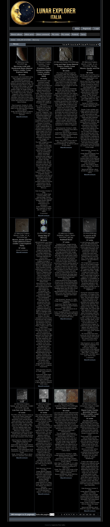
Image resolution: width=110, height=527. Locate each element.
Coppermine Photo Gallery (58, 525)
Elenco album (16, 34)
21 (94, 514)
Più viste (55, 34)
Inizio (77, 29)
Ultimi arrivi (29, 34)
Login (96, 29)
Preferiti (75, 34)
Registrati (87, 29)
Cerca (83, 34)
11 (84, 514)
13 (90, 514)
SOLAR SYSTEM (24, 40)
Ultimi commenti (42, 34)
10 (80, 514)
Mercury (35, 40)
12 (87, 514)
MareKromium (22, 117)
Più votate (65, 34)
